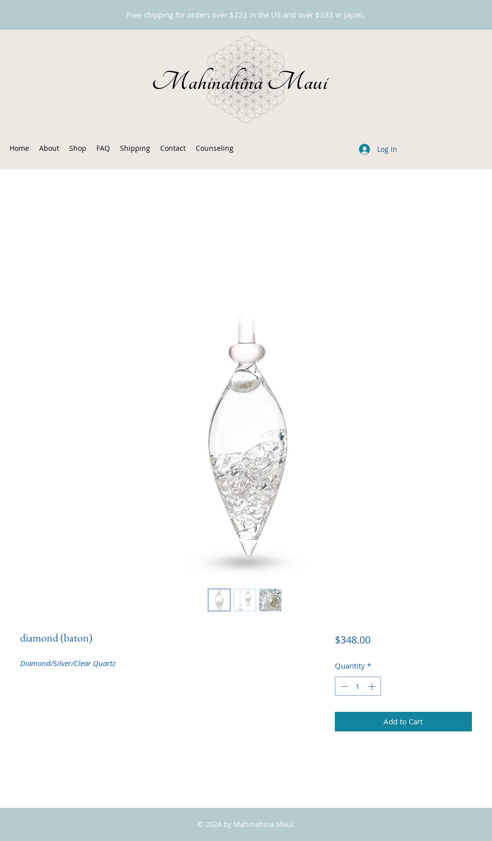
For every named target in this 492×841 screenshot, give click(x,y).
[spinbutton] (357, 686)
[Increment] (373, 686)
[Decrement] (343, 686)
